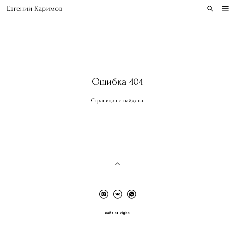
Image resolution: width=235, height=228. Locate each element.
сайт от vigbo (117, 212)
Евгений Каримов (34, 8)
